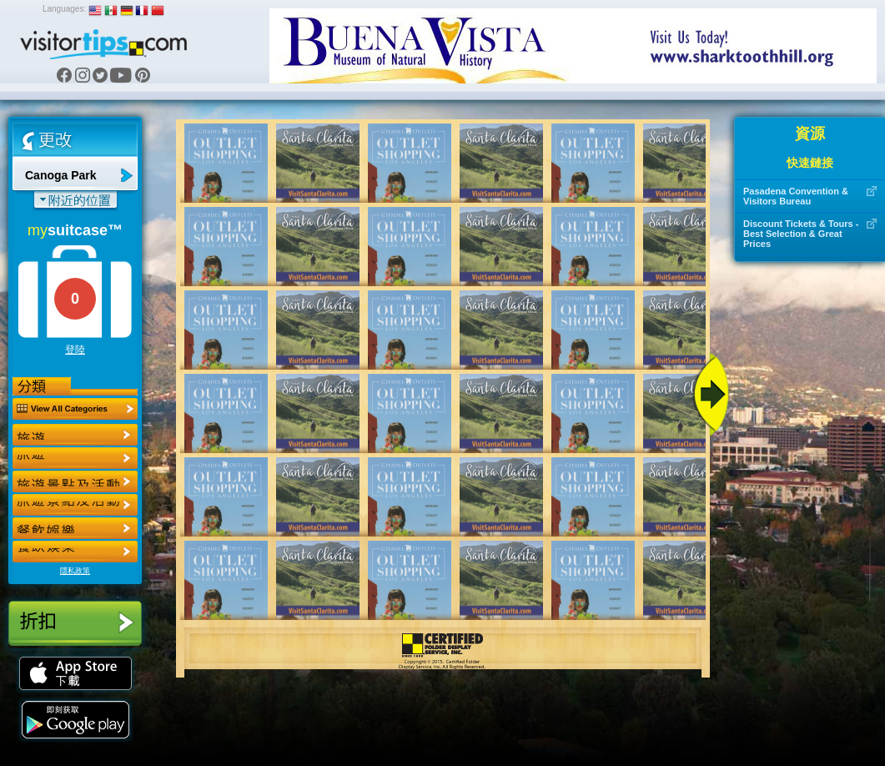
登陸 (75, 349)
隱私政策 (75, 571)
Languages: (64, 8)
